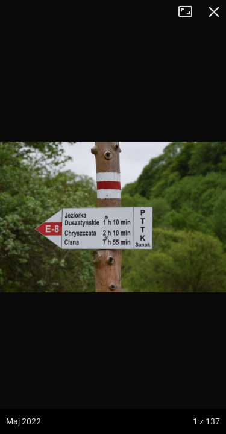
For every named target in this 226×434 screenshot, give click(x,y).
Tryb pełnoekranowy (190, 12)
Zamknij (214, 12)
